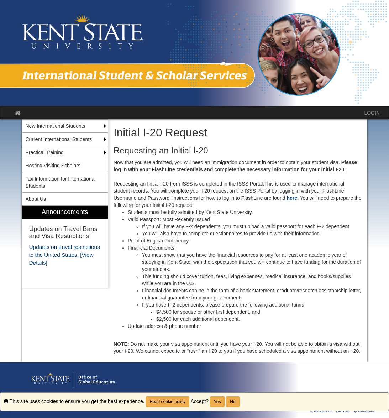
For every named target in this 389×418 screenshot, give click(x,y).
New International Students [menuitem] (55, 126)
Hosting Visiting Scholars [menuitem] (53, 165)
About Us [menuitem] (36, 199)
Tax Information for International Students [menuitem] (61, 182)
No (232, 401)
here (292, 198)
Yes (217, 401)
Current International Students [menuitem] (59, 139)
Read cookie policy (168, 401)
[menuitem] (65, 247)
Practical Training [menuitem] (45, 152)
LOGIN (372, 113)
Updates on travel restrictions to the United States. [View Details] (64, 255)
